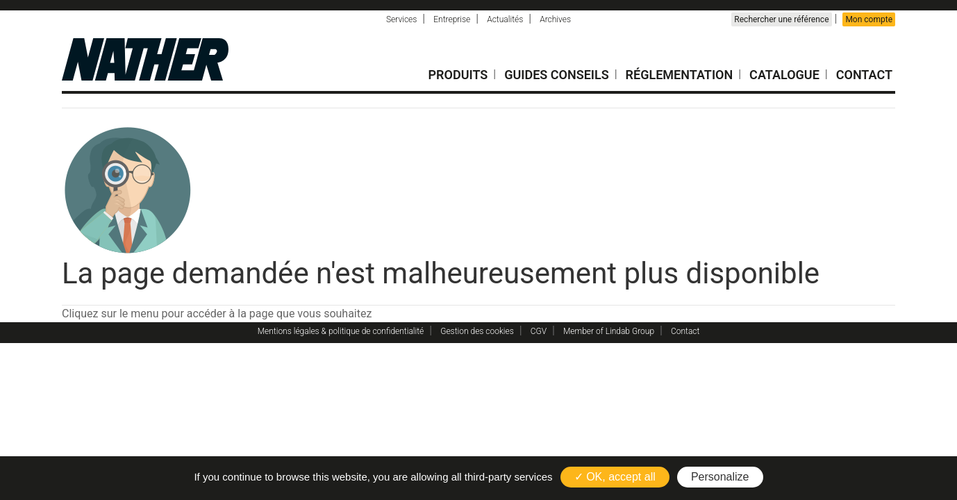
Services (401, 19)
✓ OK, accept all (615, 477)
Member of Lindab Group (608, 331)
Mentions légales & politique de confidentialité (341, 331)
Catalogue (784, 75)
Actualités (505, 19)
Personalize (720, 477)
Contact (864, 75)
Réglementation (679, 75)
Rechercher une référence (781, 19)
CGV (539, 331)
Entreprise (451, 19)
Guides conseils (556, 75)
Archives (555, 19)
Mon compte (868, 19)
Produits (458, 75)
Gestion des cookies (477, 331)
